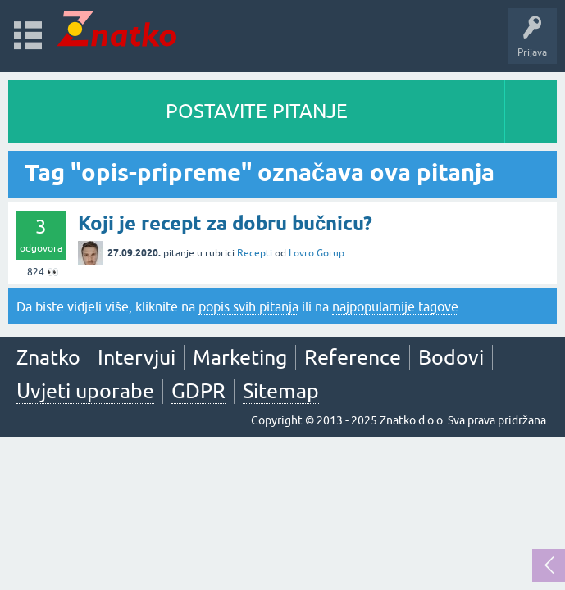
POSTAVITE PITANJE (257, 111)
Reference (352, 357)
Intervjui (136, 357)
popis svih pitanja (248, 306)
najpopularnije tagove (395, 306)
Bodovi (451, 357)
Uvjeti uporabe (85, 390)
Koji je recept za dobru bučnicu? (225, 223)
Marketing (240, 357)
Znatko (48, 357)
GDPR (198, 390)
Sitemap (281, 390)
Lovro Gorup (316, 253)
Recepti (254, 253)
